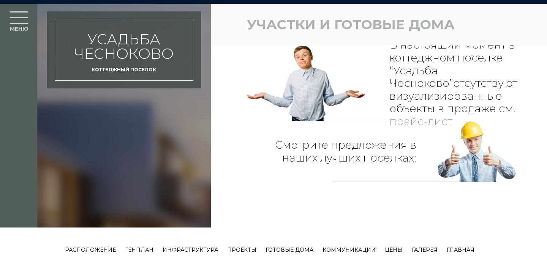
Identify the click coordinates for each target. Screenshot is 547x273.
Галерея (425, 249)
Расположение (90, 249)
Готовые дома (289, 249)
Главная (460, 249)
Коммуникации (349, 249)
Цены (394, 249)
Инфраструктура (190, 249)
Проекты (241, 249)
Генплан (139, 249)
